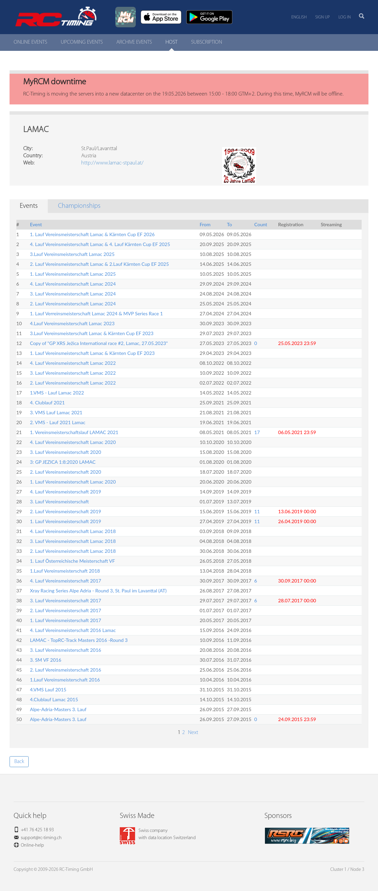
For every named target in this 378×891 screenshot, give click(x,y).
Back (19, 761)
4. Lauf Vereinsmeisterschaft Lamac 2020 (73, 442)
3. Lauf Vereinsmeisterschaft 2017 (65, 600)
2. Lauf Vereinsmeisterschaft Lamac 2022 (73, 383)
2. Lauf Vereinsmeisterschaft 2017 (65, 610)
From (205, 224)
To (229, 224)
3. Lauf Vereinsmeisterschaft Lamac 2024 (73, 294)
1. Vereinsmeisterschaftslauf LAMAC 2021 (74, 432)
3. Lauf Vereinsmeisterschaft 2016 (65, 650)
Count (260, 224)
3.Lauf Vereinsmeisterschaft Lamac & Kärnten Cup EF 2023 (92, 333)
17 (257, 432)
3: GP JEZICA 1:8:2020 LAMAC (63, 462)
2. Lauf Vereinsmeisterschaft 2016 (65, 670)
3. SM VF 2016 (45, 660)
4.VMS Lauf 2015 (48, 689)
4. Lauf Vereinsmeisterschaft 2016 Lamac (73, 630)
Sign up (322, 17)
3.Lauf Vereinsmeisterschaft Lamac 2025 (72, 254)
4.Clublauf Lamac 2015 (54, 699)
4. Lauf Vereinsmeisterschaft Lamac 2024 (73, 284)
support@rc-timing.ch (41, 837)
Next (192, 732)
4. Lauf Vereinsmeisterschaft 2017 (65, 581)
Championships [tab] (79, 206)
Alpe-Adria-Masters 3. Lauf (58, 709)
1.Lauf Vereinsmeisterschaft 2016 (65, 679)
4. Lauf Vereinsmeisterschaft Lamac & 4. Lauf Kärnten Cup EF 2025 (100, 244)
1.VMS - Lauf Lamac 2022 (57, 393)
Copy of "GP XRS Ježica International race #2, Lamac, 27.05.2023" (99, 343)
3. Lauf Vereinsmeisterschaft (59, 501)
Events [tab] (29, 206)
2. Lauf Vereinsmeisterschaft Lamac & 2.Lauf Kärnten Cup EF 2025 (99, 264)
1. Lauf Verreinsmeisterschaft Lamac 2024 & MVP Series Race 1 (96, 313)
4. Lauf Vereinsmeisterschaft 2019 (65, 491)
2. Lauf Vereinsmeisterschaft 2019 (65, 511)
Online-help (32, 845)
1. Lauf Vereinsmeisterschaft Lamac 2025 (73, 274)
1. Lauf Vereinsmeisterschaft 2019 (65, 521)
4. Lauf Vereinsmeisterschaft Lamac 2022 (73, 363)
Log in (344, 17)
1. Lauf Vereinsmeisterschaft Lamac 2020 (73, 482)
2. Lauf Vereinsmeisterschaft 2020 (65, 472)
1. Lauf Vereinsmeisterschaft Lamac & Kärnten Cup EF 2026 (92, 234)
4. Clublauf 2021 (47, 402)
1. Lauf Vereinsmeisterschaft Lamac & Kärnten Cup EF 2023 (92, 353)
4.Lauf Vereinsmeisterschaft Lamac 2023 (72, 323)
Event (36, 224)
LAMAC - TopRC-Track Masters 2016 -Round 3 (79, 640)
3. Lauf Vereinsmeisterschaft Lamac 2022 (73, 373)
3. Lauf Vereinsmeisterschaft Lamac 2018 (73, 541)
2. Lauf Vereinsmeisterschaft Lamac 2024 (73, 303)
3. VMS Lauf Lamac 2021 (56, 412)
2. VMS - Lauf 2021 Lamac (58, 422)
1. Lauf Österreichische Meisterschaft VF (72, 561)
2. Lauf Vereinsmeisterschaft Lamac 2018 (73, 551)
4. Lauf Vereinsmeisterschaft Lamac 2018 (73, 531)
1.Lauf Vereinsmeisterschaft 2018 (65, 571)
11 (257, 511)
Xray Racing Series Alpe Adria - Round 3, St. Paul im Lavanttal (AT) (98, 590)
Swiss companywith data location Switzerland (158, 834)
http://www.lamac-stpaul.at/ (112, 163)
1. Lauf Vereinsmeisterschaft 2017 (65, 620)
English (299, 17)
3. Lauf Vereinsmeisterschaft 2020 (65, 452)
